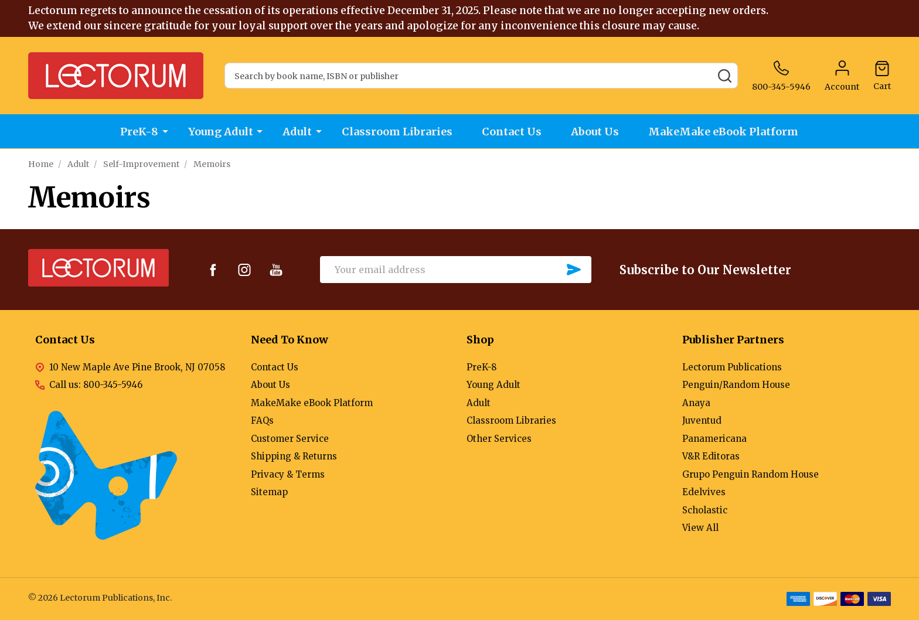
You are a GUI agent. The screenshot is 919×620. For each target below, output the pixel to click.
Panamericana (714, 438)
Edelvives (704, 492)
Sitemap (269, 492)
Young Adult (220, 131)
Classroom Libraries (397, 131)
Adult (297, 131)
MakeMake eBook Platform (725, 131)
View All (700, 527)
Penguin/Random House (736, 384)
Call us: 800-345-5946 (95, 384)
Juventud (701, 420)
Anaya (696, 402)
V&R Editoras (711, 456)
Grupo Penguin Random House (750, 474)
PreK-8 (139, 131)
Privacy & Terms (288, 474)
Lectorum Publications (732, 367)
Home (40, 164)
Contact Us (512, 131)
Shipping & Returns (294, 456)
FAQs (262, 420)
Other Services (499, 438)
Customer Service (290, 438)
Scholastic (704, 510)
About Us (596, 131)
